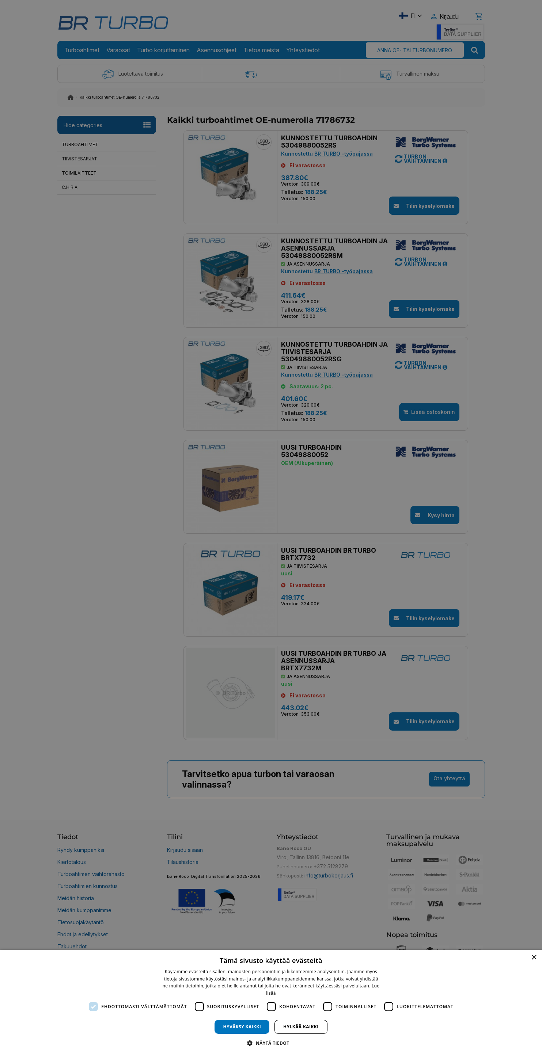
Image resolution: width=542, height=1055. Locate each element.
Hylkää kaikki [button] (300, 1027)
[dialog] (271, 1002)
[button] (271, 1042)
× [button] (534, 957)
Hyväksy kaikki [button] (242, 1027)
